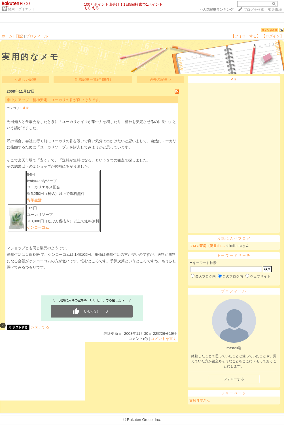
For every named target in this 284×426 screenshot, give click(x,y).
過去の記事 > (160, 79)
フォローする (234, 379)
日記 (19, 36)
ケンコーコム (38, 227)
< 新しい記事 (26, 79)
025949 (269, 30)
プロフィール (37, 36)
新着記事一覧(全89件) (93, 79)
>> (216, 10)
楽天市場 (275, 10)
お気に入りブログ (234, 238)
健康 (25, 108)
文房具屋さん (199, 400)
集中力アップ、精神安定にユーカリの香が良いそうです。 (55, 100)
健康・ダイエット (21, 9)
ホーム (6, 36)
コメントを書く (164, 338)
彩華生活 (34, 200)
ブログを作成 (253, 10)
